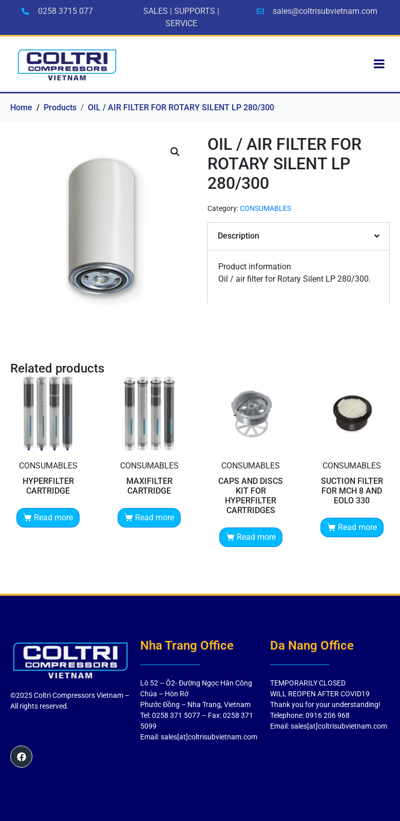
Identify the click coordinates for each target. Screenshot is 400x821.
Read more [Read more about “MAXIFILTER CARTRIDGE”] (154, 517)
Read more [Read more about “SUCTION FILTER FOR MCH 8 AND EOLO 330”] (357, 527)
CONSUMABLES (265, 208)
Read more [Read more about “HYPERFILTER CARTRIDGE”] (53, 517)
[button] (175, 152)
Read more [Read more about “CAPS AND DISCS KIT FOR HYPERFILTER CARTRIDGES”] (256, 537)
